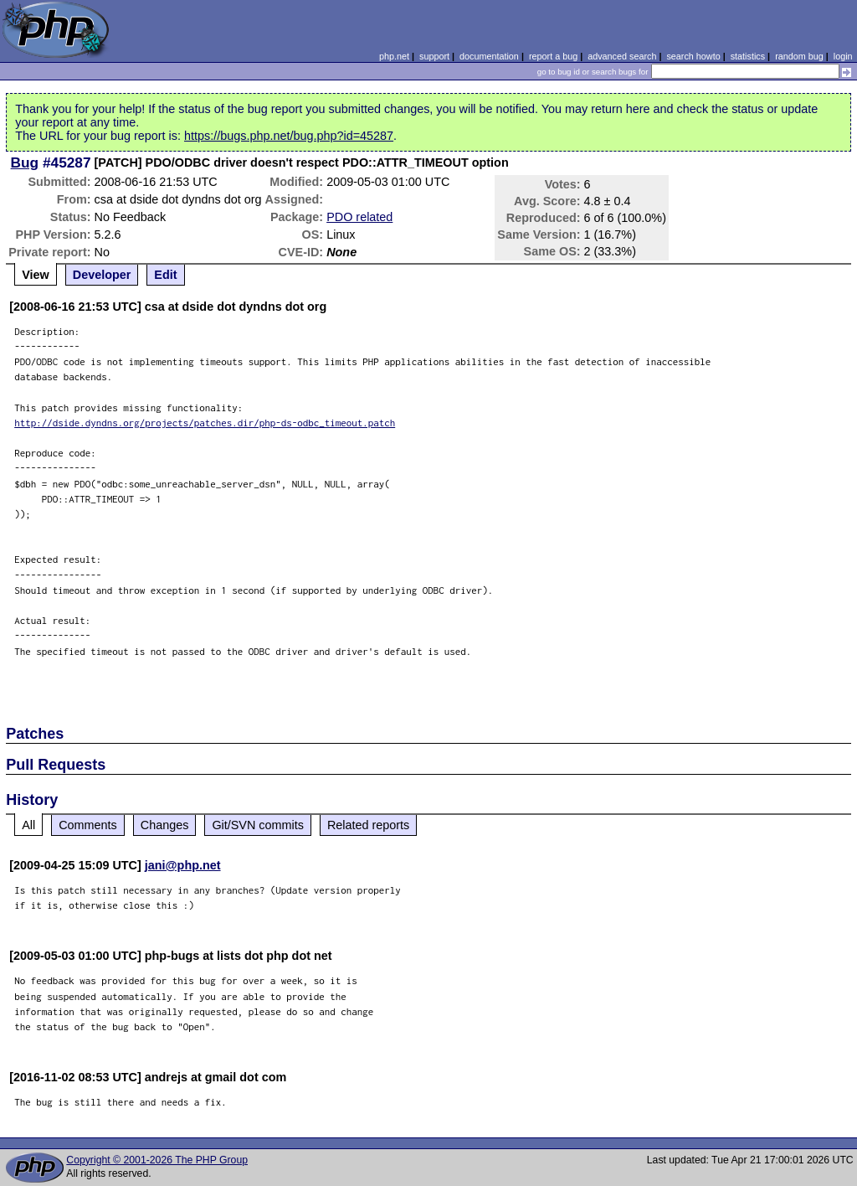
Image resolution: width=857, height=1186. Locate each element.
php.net (394, 56)
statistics (748, 56)
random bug (799, 56)
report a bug (553, 56)
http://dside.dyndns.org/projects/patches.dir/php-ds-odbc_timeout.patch (204, 422)
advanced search (622, 56)
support (434, 56)
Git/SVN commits (258, 825)
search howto (693, 56)
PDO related (359, 217)
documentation (489, 56)
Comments (88, 825)
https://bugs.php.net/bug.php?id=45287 (288, 135)
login (843, 56)
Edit (165, 274)
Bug (25, 162)
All (28, 825)
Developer (102, 274)
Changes (165, 825)
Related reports (368, 825)
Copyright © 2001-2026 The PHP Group (157, 1160)
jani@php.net (183, 865)
